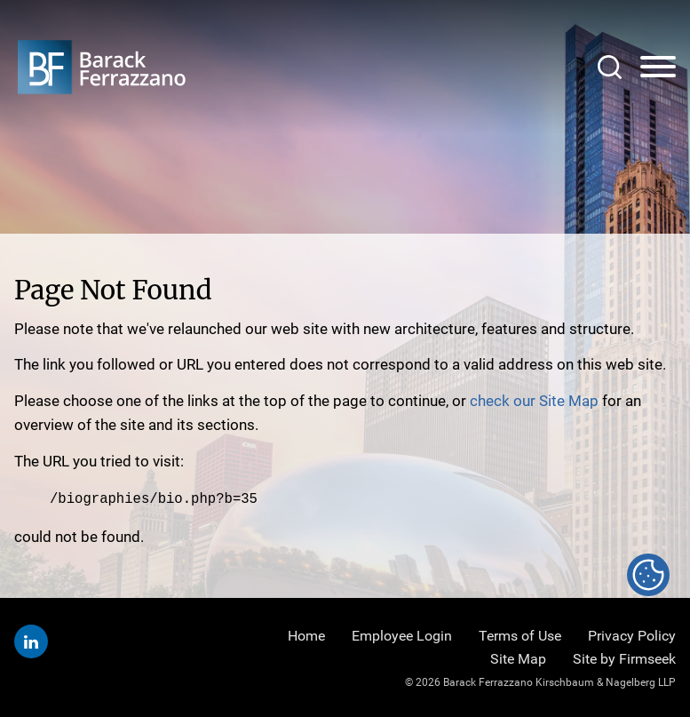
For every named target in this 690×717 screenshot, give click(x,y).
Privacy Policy (632, 635)
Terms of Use (520, 635)
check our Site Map (534, 401)
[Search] (610, 67)
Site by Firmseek (624, 658)
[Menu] (658, 67)
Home (306, 635)
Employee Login (402, 635)
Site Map (518, 658)
